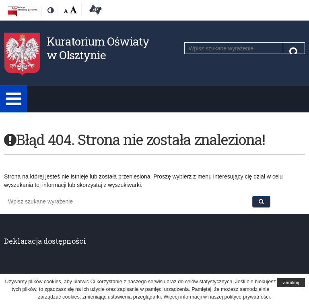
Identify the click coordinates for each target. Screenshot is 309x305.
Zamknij (291, 282)
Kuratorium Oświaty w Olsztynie (98, 48)
